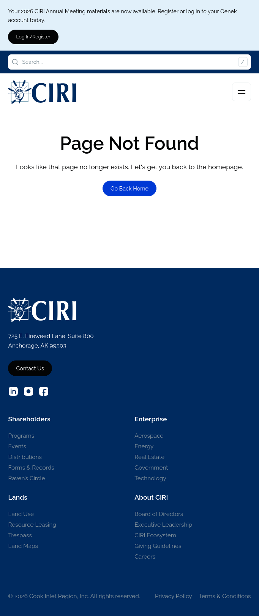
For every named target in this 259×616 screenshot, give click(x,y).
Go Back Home (129, 188)
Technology (150, 478)
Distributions (24, 457)
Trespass (20, 535)
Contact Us (30, 368)
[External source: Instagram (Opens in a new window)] (28, 391)
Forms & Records (31, 467)
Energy (143, 446)
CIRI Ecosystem (155, 535)
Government (151, 467)
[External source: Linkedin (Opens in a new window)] (13, 391)
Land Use (21, 514)
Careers (144, 556)
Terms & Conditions (225, 596)
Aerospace (148, 435)
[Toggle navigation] (241, 92)
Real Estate (149, 457)
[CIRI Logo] (42, 92)
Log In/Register (33, 37)
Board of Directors (158, 514)
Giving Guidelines (157, 546)
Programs (21, 435)
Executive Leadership (163, 524)
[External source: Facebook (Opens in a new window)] (43, 391)
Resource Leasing (32, 524)
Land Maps (23, 546)
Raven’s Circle (26, 478)
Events (17, 446)
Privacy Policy (173, 596)
